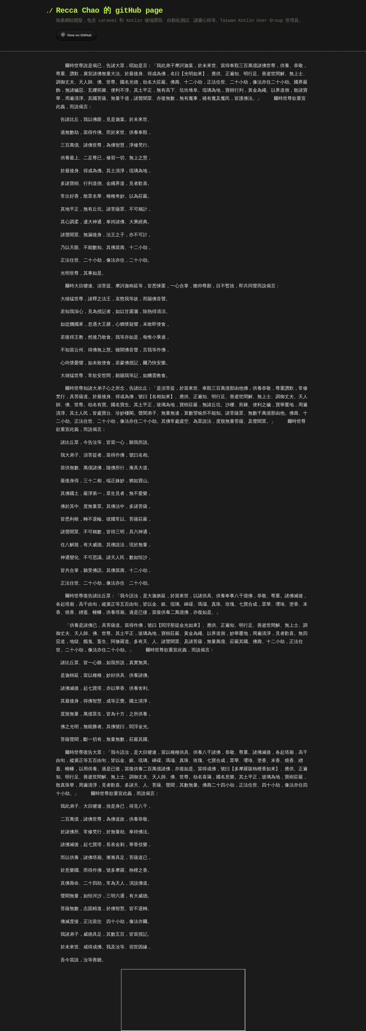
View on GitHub (76, 35)
